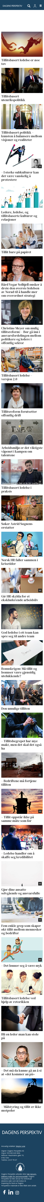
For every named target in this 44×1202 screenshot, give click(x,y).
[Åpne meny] (39, 6)
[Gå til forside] (12, 5)
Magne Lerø (20, 1146)
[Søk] (29, 6)
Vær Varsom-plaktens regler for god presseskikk (19, 1175)
